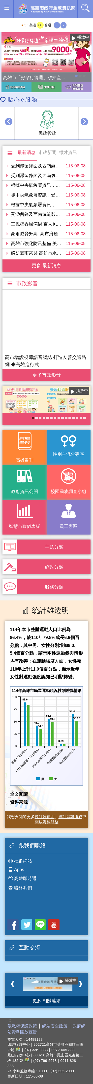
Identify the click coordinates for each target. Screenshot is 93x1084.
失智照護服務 (33, 418)
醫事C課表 (59, 418)
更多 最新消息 (46, 265)
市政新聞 (47, 152)
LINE (40, 924)
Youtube (54, 924)
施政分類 (54, 567)
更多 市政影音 (46, 373)
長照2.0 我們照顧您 (55, 418)
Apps (19, 869)
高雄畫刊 (24, 460)
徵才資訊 (68, 152)
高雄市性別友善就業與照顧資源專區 (84, 76)
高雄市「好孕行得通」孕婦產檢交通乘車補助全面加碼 (76, 76)
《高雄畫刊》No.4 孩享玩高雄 (36, 418)
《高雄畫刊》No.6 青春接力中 (69, 418)
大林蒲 (84, 418)
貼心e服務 (22, 100)
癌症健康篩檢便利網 (81, 418)
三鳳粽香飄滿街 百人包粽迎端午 (43, 224)
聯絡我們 (23, 887)
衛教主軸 (66, 418)
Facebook (13, 924)
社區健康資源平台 (51, 418)
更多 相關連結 (46, 1000)
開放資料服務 (47, 822)
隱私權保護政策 (22, 1026)
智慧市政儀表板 (24, 526)
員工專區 (68, 526)
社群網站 (23, 860)
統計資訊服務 (70, 817)
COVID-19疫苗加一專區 (77, 418)
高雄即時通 (25, 878)
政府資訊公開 (24, 491)
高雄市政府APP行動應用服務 (73, 418)
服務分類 (54, 587)
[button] (6, 7)
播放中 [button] (83, 37)
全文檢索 (85, 7)
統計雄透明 (45, 817)
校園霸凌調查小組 (68, 491)
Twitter (26, 924)
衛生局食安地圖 (47, 418)
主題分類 (54, 547)
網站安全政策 (54, 1026)
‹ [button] (8, 121)
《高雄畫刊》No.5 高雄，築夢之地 (40, 418)
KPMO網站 (62, 418)
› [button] (84, 121)
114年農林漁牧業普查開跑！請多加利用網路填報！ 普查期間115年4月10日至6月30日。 (80, 76)
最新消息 (26, 152)
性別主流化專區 (68, 454)
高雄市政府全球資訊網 (46, 9)
